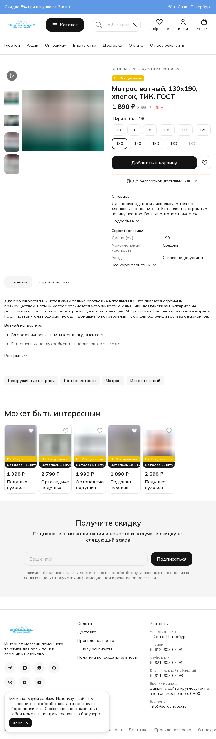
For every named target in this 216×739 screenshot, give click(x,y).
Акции (32, 45)
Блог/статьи (84, 45)
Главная (12, 45)
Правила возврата (95, 640)
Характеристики (54, 282)
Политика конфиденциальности (108, 657)
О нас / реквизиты (167, 45)
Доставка (112, 45)
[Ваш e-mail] (86, 558)
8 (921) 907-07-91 (166, 662)
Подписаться (171, 559)
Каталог (65, 25)
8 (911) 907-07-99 (166, 675)
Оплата (136, 45)
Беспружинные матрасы (156, 68)
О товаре (18, 282)
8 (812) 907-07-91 (166, 649)
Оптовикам (55, 45)
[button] (159, 25)
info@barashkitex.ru (168, 706)
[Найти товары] (116, 24)
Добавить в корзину (154, 163)
